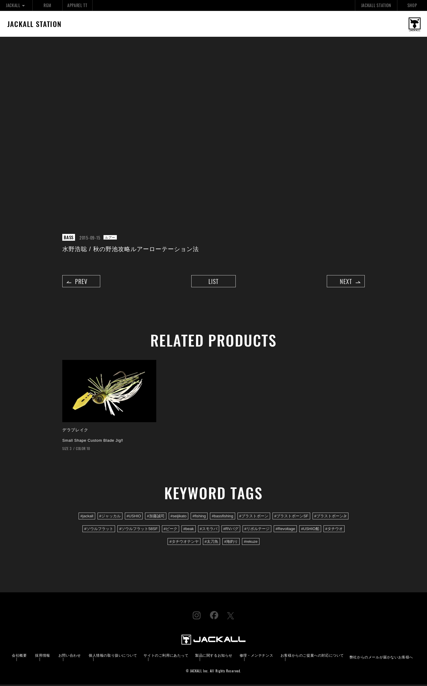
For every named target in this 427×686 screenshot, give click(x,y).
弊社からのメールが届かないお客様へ (381, 658)
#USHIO (134, 518)
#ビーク (170, 530)
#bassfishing (222, 518)
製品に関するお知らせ (213, 657)
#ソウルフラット (98, 530)
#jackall (86, 518)
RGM (47, 5)
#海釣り (231, 543)
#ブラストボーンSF (291, 518)
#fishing (199, 518)
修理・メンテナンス (256, 657)
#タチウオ (334, 530)
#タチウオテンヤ (183, 543)
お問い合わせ (69, 657)
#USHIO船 (310, 530)
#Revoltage (285, 530)
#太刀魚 (211, 543)
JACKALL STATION (376, 5)
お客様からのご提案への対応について (312, 657)
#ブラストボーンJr (330, 518)
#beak (188, 530)
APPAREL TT (77, 5)
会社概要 (19, 657)
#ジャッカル (110, 518)
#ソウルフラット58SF (138, 530)
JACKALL (16, 5)
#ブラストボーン (253, 518)
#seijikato (179, 518)
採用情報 (42, 657)
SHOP (412, 5)
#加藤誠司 (155, 518)
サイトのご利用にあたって (166, 657)
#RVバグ (230, 530)
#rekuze (250, 543)
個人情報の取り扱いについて (113, 657)
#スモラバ (208, 530)
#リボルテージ (257, 530)
